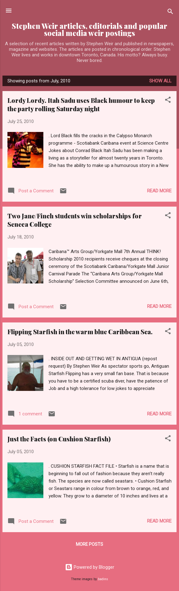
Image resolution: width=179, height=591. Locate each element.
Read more (159, 191)
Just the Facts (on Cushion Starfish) (59, 439)
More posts (89, 544)
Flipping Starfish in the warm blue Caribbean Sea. (80, 331)
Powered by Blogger (89, 567)
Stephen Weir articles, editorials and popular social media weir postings (89, 29)
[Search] (170, 12)
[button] (168, 101)
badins (103, 579)
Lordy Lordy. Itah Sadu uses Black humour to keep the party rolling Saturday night (81, 104)
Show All (160, 81)
